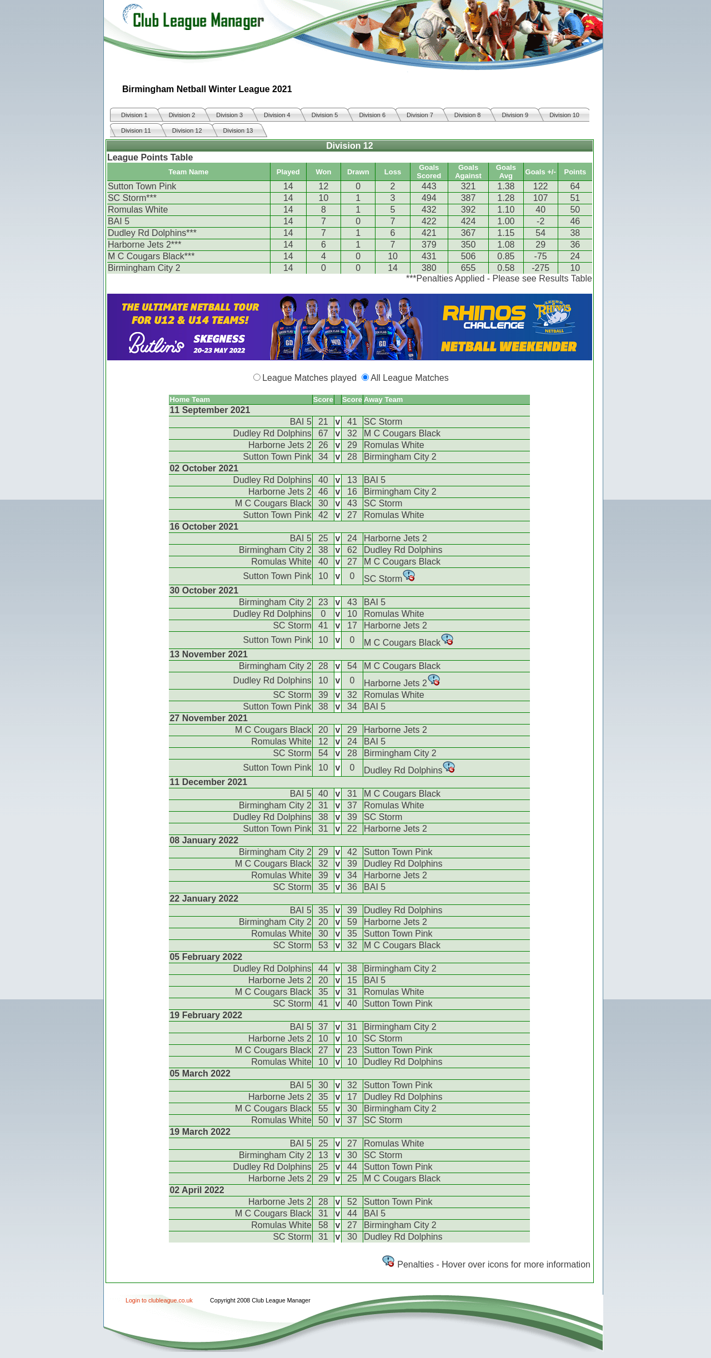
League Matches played (309, 378)
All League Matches (409, 378)
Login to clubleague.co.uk (159, 1300)
